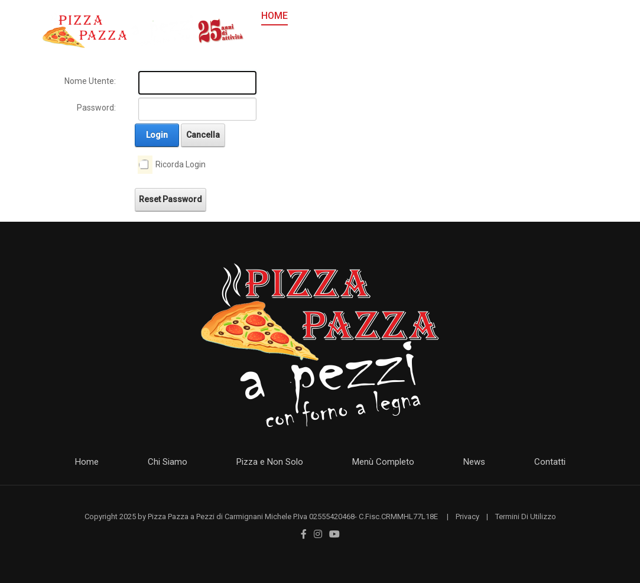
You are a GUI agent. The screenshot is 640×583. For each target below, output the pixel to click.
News (474, 461)
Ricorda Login (180, 164)
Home (87, 461)
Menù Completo (383, 461)
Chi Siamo (167, 461)
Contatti (550, 461)
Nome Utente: (90, 81)
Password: (96, 107)
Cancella (203, 135)
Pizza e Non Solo (269, 461)
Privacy (467, 516)
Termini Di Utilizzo (525, 516)
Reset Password (170, 199)
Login (157, 135)
